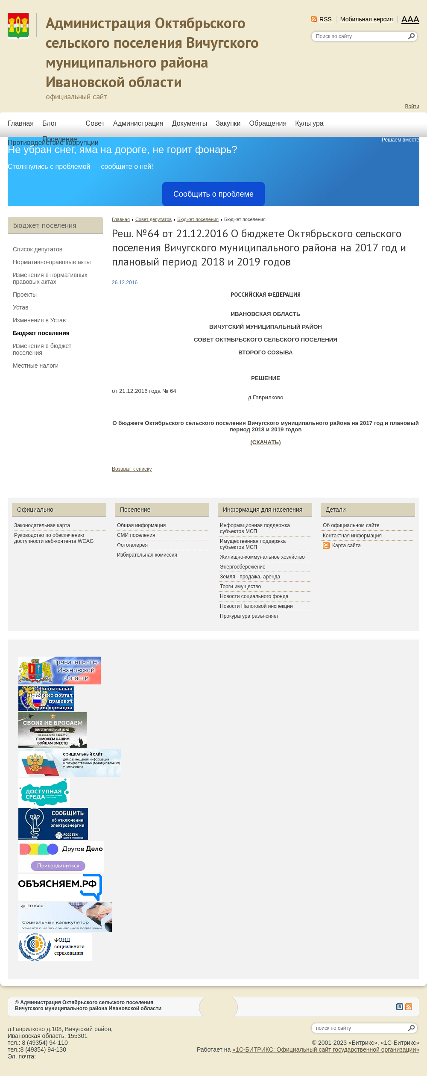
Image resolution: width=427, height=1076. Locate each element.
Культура (309, 123)
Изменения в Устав (39, 320)
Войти (412, 106)
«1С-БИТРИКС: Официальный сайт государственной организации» (325, 1049)
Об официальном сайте (351, 525)
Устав (20, 307)
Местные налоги (35, 365)
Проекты (25, 294)
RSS (325, 19)
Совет (95, 123)
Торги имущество (240, 587)
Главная (21, 123)
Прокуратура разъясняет (249, 616)
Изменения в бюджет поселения (42, 349)
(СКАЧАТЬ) (265, 442)
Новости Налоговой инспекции (256, 606)
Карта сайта (346, 545)
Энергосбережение (243, 567)
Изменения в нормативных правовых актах (50, 278)
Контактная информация (352, 536)
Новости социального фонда (254, 596)
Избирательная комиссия (147, 555)
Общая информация (141, 525)
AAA (410, 19)
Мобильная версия (366, 19)
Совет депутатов (153, 219)
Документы (189, 123)
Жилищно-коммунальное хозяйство (262, 557)
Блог (49, 123)
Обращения (268, 123)
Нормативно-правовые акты (52, 262)
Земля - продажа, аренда (250, 577)
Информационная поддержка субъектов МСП (255, 528)
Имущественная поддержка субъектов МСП (253, 544)
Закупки (228, 123)
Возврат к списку (132, 469)
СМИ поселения (136, 535)
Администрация (138, 123)
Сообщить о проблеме (213, 194)
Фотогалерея (132, 545)
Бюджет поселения (198, 219)
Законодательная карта (42, 525)
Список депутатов (37, 249)
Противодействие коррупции (53, 142)
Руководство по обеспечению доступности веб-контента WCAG (54, 538)
